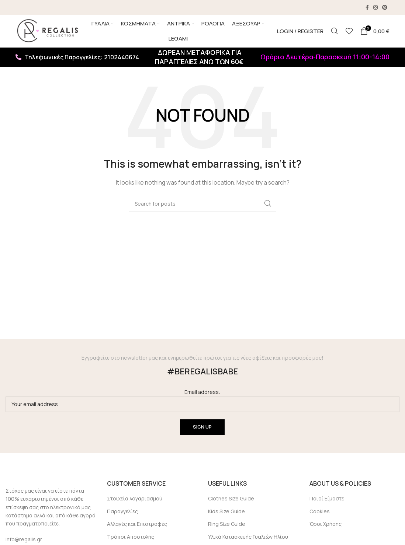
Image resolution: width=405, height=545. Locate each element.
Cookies (319, 511)
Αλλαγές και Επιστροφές (137, 524)
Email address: (202, 400)
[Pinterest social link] (385, 7)
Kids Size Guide (226, 511)
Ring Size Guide (226, 524)
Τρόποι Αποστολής (130, 537)
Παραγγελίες (122, 511)
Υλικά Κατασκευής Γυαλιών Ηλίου (248, 537)
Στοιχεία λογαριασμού (134, 498)
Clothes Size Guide (231, 498)
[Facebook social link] (367, 7)
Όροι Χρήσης (325, 524)
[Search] (334, 31)
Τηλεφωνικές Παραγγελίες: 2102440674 (77, 57)
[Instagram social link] (375, 7)
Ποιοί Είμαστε (326, 498)
